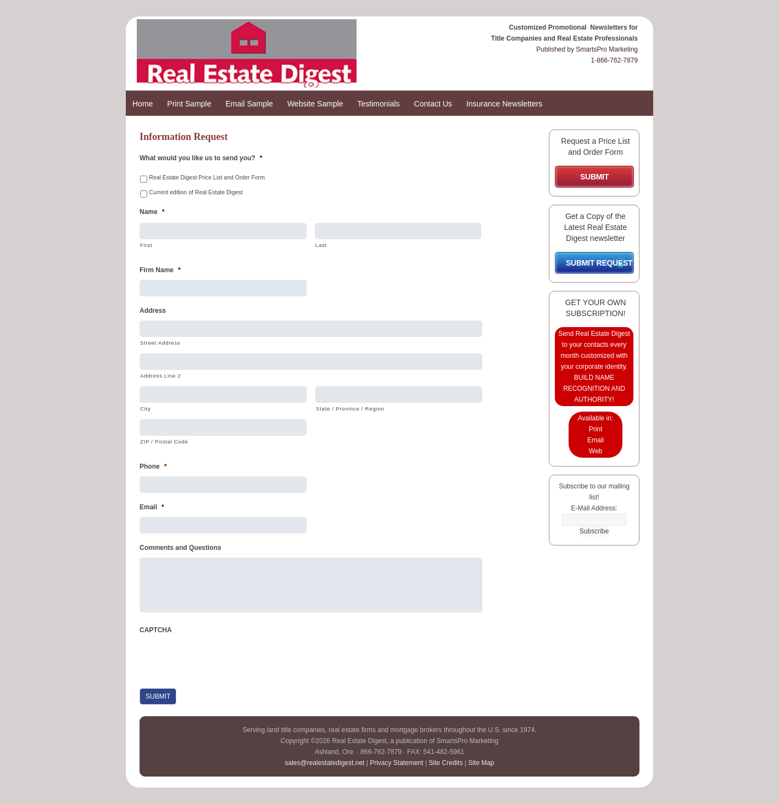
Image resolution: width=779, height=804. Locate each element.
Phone (153, 466)
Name (152, 212)
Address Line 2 (160, 376)
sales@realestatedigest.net (324, 763)
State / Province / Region (350, 409)
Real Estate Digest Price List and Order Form (207, 177)
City (145, 409)
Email (152, 507)
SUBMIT (594, 176)
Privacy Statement (396, 763)
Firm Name (160, 270)
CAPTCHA (156, 630)
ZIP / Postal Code (164, 441)
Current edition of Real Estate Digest (195, 192)
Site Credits (446, 763)
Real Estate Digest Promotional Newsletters (269, 59)
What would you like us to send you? (201, 158)
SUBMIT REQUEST (599, 262)
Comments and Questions (180, 548)
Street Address (160, 343)
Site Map (481, 763)
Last (321, 245)
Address (153, 310)
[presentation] (223, 661)
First (146, 245)
